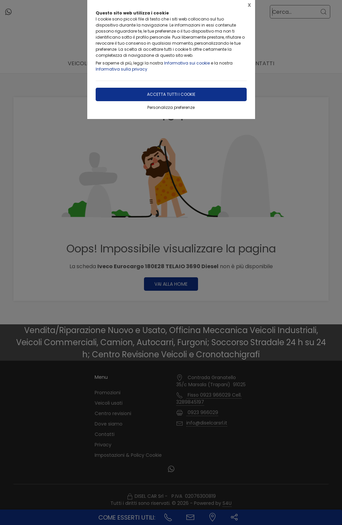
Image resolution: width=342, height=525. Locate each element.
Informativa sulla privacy (121, 69)
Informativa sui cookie (187, 63)
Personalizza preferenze (171, 107)
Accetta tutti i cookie (171, 94)
